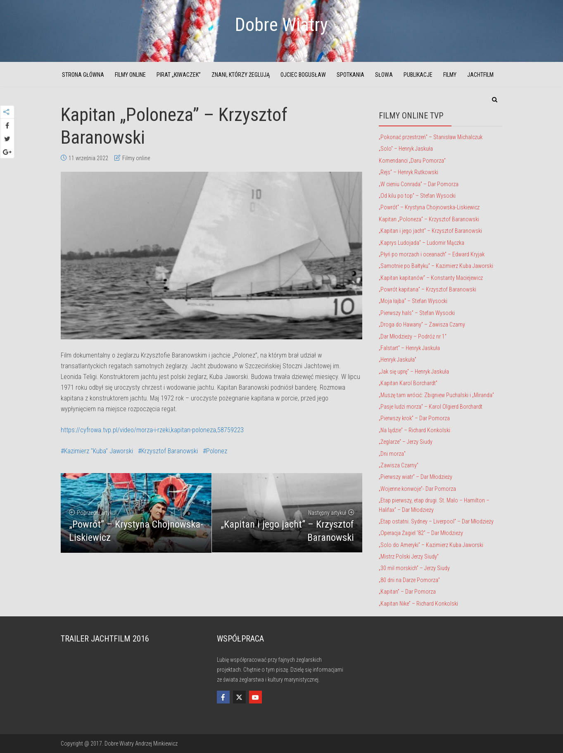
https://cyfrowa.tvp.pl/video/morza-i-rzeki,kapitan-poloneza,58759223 (152, 430)
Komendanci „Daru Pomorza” (412, 160)
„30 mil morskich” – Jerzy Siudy (414, 568)
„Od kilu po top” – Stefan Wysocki (417, 195)
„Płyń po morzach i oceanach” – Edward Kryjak (432, 254)
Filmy (449, 74)
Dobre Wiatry (281, 25)
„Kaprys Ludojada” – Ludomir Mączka (421, 242)
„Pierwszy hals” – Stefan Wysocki (417, 313)
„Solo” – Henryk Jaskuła (406, 148)
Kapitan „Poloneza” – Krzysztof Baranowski (429, 219)
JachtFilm (480, 74)
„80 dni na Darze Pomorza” (409, 580)
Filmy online (130, 74)
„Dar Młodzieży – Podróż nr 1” (413, 336)
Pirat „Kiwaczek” (179, 74)
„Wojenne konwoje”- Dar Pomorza (417, 488)
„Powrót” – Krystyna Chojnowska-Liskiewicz (429, 207)
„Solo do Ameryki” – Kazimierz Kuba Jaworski (431, 545)
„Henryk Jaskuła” (397, 359)
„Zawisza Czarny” (398, 465)
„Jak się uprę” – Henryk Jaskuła (414, 371)
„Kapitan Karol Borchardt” (408, 383)
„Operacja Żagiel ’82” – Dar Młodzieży (421, 533)
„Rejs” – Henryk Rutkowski (408, 172)
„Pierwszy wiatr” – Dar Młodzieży (415, 477)
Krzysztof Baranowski (169, 451)
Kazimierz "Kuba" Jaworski (98, 451)
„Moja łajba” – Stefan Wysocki (413, 301)
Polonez (216, 451)
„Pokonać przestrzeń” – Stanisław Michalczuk (430, 137)
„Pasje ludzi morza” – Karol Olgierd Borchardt (430, 406)
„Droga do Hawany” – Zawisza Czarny (422, 324)
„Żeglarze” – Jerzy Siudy (405, 441)
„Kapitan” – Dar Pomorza (407, 591)
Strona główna (83, 74)
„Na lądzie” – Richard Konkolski (414, 430)
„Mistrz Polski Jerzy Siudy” (409, 556)
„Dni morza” (392, 453)
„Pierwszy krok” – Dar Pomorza (414, 418)
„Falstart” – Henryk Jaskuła (409, 348)
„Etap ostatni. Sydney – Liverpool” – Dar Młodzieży (436, 521)
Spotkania (350, 74)
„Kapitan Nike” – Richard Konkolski (418, 603)
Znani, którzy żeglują (240, 74)
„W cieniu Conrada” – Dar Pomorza (418, 184)
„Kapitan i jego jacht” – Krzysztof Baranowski (430, 230)
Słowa (384, 74)
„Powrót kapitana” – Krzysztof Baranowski (427, 289)
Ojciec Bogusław (303, 74)
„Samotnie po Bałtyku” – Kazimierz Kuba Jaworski (436, 266)
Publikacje (418, 74)
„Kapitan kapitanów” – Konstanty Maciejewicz (431, 278)
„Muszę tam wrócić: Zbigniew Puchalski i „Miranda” (436, 395)
